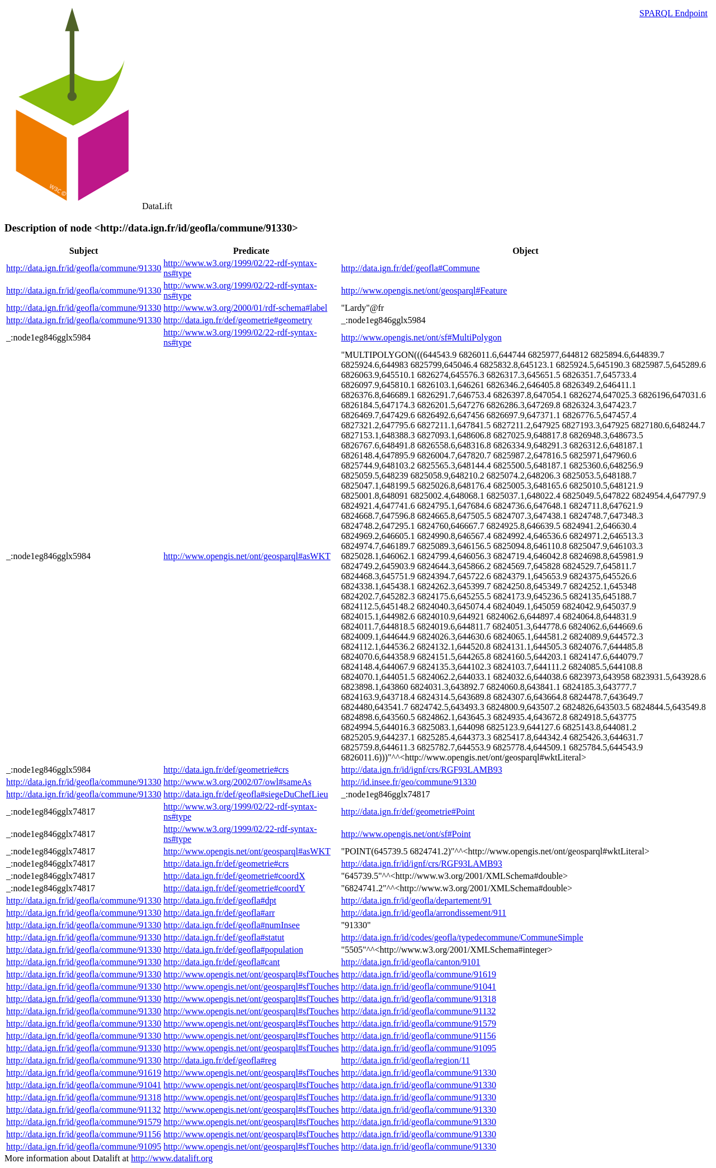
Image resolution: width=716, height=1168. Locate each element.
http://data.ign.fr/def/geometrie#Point (408, 811)
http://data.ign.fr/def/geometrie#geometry (237, 320)
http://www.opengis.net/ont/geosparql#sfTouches (250, 974)
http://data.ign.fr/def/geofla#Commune (410, 268)
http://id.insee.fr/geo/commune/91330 (409, 782)
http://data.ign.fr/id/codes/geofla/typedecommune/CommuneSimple (462, 937)
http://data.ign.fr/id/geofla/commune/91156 (418, 1036)
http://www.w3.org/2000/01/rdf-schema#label (245, 308)
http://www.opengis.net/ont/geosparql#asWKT (246, 556)
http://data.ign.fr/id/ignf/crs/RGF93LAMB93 (421, 769)
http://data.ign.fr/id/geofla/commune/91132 (418, 1011)
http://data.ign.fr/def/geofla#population (233, 949)
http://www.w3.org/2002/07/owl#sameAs (237, 782)
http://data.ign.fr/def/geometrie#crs (226, 769)
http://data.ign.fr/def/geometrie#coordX (234, 876)
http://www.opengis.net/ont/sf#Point (406, 834)
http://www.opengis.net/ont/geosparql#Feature (424, 290)
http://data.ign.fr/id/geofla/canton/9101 (411, 962)
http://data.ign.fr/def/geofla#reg (219, 1060)
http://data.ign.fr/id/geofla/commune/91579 (418, 1023)
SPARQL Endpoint (673, 13)
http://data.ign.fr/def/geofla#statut (223, 937)
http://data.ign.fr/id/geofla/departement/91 (416, 900)
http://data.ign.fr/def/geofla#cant (221, 962)
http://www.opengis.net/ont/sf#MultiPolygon (421, 337)
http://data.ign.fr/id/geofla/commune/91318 (418, 999)
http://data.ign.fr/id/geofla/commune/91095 (418, 1048)
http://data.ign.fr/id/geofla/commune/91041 (418, 986)
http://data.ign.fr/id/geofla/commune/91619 (418, 974)
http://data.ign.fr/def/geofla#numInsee (231, 925)
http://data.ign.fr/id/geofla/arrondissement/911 (423, 913)
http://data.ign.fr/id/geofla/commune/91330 (83, 268)
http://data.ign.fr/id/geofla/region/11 (405, 1060)
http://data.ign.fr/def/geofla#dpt (219, 900)
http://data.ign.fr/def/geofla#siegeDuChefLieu (245, 794)
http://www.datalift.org (172, 1158)
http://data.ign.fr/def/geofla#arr (219, 913)
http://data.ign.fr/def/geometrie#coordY (234, 888)
